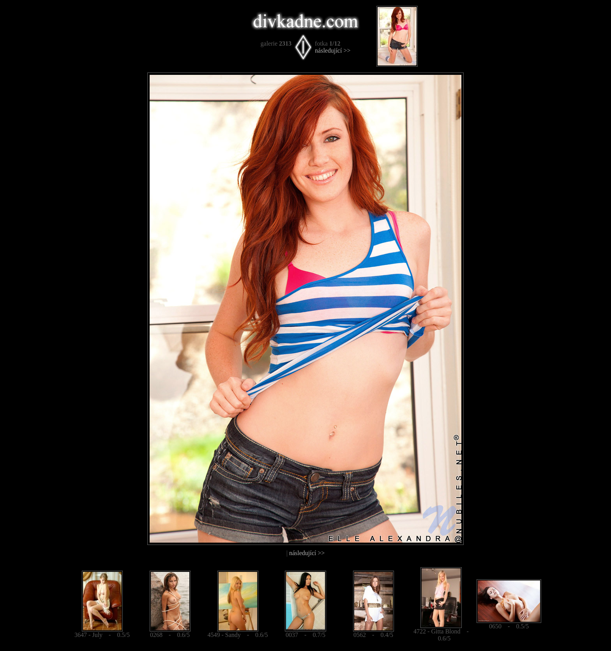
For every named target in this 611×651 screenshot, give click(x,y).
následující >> (332, 50)
